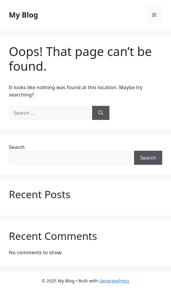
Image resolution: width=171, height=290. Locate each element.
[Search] (100, 113)
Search (17, 147)
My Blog (23, 15)
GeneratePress (114, 281)
